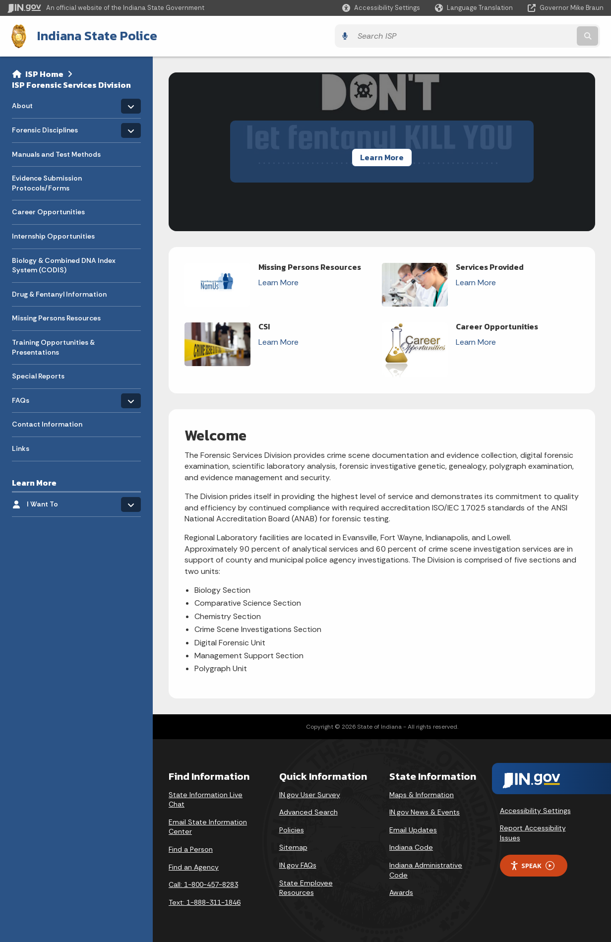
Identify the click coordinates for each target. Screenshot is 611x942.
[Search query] (530, 35)
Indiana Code (411, 846)
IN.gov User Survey (309, 793)
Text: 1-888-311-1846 (205, 900)
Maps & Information (421, 793)
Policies (291, 828)
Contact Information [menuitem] (47, 423)
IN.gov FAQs (297, 863)
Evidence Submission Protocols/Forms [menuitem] (47, 182)
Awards (401, 891)
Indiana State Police (93, 35)
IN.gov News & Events (424, 811)
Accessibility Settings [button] (535, 809)
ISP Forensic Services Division (71, 83)
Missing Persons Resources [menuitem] (56, 317)
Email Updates (413, 828)
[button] (381, 7)
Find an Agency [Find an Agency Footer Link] (194, 865)
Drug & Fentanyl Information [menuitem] (59, 292)
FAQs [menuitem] (41, 396)
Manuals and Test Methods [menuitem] (56, 152)
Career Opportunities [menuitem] (48, 210)
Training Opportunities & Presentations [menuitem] (53, 345)
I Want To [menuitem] (56, 500)
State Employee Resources (306, 886)
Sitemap (293, 846)
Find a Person (191, 847)
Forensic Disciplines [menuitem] (45, 126)
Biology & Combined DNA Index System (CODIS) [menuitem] (64, 263)
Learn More (382, 156)
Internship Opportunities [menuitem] (53, 234)
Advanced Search (308, 811)
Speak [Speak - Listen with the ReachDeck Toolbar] (532, 864)
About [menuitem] (41, 102)
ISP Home (44, 72)
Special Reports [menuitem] (38, 375)
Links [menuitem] (20, 446)
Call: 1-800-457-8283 (203, 883)
